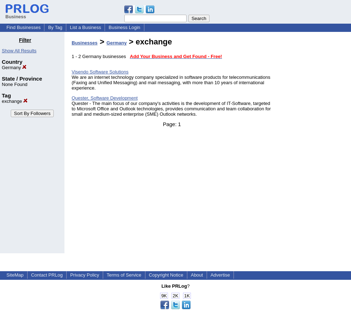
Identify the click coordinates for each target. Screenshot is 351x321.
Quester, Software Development (105, 98)
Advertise (220, 275)
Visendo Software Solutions (100, 72)
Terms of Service (124, 275)
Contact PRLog (47, 275)
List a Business (85, 27)
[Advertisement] (314, 144)
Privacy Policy (84, 275)
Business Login (124, 27)
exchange (15, 101)
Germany (14, 67)
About (197, 275)
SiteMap (15, 275)
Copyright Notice (166, 275)
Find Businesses (23, 27)
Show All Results (19, 50)
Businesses (84, 42)
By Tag (55, 27)
